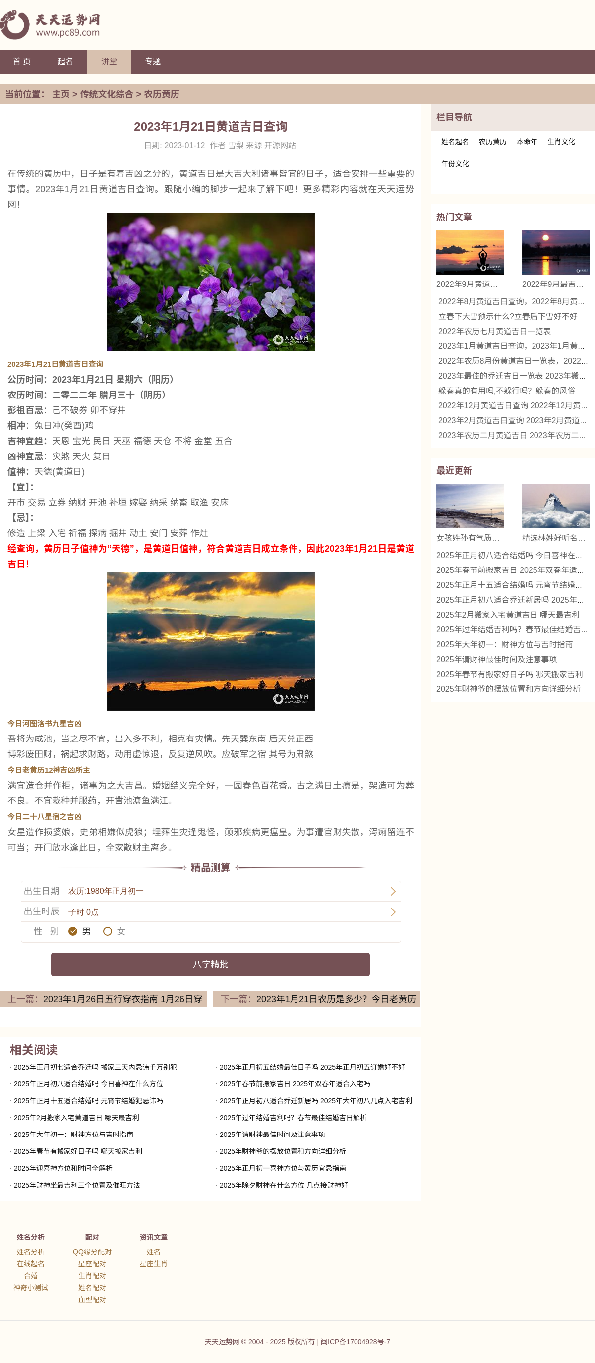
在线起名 (31, 1264)
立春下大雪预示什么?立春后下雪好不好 (508, 316)
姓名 (154, 1252)
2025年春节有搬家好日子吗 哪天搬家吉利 (78, 1151)
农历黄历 (161, 94)
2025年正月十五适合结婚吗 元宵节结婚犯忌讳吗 (88, 1101)
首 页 (22, 61)
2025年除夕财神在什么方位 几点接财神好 (284, 1185)
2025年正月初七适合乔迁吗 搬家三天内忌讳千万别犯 (95, 1067)
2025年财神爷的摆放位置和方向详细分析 (283, 1151)
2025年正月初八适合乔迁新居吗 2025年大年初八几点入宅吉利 (316, 1101)
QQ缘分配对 (92, 1252)
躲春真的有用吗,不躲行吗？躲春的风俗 (506, 391)
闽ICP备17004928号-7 (355, 1342)
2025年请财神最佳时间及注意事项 (272, 1134)
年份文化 (455, 164)
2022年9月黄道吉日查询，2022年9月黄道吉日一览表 (470, 284)
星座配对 (92, 1264)
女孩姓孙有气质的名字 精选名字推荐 (470, 538)
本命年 (527, 142)
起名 (65, 61)
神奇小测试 (30, 1288)
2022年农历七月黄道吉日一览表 (494, 331)
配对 (92, 1237)
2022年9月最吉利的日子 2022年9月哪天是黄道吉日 (556, 284)
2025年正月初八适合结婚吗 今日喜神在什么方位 (88, 1084)
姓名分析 (31, 1237)
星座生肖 (154, 1264)
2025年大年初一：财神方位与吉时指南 (73, 1134)
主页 (61, 94)
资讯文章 (154, 1237)
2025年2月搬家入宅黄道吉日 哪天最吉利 (76, 1118)
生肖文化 (561, 142)
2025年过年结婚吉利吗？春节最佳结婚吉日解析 (293, 1118)
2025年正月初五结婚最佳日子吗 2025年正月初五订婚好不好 (312, 1067)
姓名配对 (92, 1288)
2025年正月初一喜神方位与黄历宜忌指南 (283, 1168)
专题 (153, 61)
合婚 (31, 1276)
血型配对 (92, 1300)
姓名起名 (455, 142)
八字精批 (211, 964)
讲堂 (109, 61)
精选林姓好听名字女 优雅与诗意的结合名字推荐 (556, 538)
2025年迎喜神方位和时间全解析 (63, 1168)
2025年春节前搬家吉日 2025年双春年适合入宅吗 (295, 1084)
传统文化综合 (107, 94)
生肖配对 (92, 1276)
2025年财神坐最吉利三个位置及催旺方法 (77, 1185)
